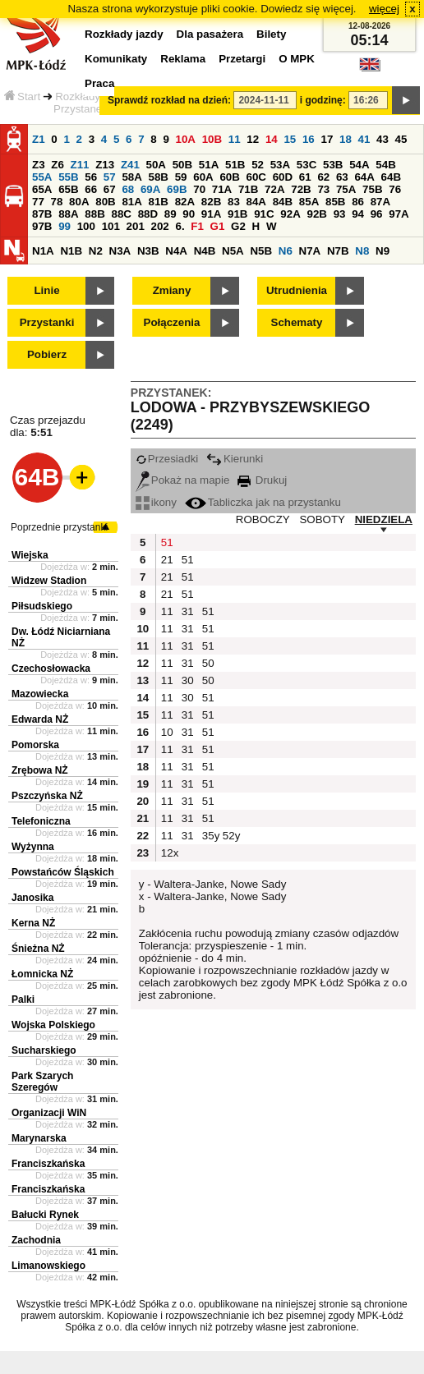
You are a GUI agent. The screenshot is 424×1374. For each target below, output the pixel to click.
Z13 (104, 165)
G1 (217, 226)
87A (380, 201)
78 (57, 201)
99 (64, 226)
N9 (382, 251)
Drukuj (262, 480)
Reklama (182, 59)
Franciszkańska (48, 1164)
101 (111, 226)
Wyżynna (33, 846)
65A (42, 189)
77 (38, 201)
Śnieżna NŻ (38, 948)
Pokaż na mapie (183, 480)
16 (308, 139)
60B (229, 177)
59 (181, 177)
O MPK (297, 59)
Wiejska (30, 555)
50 (208, 663)
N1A (43, 251)
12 (253, 139)
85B (335, 201)
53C (306, 165)
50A (156, 165)
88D (148, 214)
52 (257, 165)
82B (211, 201)
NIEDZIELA (383, 519)
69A (150, 189)
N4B (205, 251)
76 (395, 189)
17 (326, 139)
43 (382, 139)
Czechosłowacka (51, 668)
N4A (176, 251)
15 (289, 139)
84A (256, 201)
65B (68, 189)
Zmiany (172, 290)
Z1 (38, 139)
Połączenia (172, 322)
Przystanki (47, 322)
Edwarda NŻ (40, 719)
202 (160, 226)
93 (340, 214)
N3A (120, 251)
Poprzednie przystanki (59, 527)
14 (271, 139)
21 (167, 560)
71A (222, 189)
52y (231, 835)
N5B (261, 251)
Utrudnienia (296, 290)
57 (110, 177)
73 (323, 189)
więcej (384, 8)
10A (186, 139)
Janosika (32, 897)
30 (188, 680)
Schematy (297, 322)
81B (158, 201)
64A (364, 177)
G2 (238, 226)
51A (209, 165)
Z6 (57, 165)
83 (234, 201)
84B (283, 201)
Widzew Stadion (49, 580)
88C (121, 214)
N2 (96, 251)
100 (86, 226)
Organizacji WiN (49, 1113)
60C (256, 177)
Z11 (80, 165)
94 (358, 214)
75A (346, 189)
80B (105, 201)
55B (68, 177)
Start (22, 96)
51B (235, 165)
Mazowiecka (40, 694)
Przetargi (242, 59)
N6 (286, 251)
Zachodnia (36, 1240)
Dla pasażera (210, 34)
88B (94, 214)
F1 (197, 226)
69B (177, 189)
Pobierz (47, 354)
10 (167, 732)
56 (91, 177)
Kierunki (234, 459)
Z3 (38, 165)
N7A (310, 251)
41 (364, 139)
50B (182, 165)
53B (333, 165)
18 (345, 139)
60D (283, 177)
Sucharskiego (44, 1050)
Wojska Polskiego (53, 1025)
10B (212, 139)
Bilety (271, 34)
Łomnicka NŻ (42, 974)
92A (290, 214)
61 (305, 177)
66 (91, 189)
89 (170, 214)
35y (210, 835)
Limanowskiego (48, 1265)
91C (264, 214)
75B (372, 189)
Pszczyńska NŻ (47, 796)
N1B (71, 251)
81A (131, 201)
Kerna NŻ (33, 923)
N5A (233, 251)
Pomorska (35, 745)
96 (377, 214)
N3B (148, 251)
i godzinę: (323, 100)
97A (398, 214)
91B (237, 214)
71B (248, 189)
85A (309, 201)
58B (158, 177)
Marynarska (39, 1138)
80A (79, 201)
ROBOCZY (263, 519)
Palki (23, 999)
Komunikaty (116, 59)
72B (301, 189)
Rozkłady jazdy (92, 96)
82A (185, 201)
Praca (99, 83)
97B (42, 226)
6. (180, 226)
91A (211, 214)
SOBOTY (322, 519)
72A (274, 189)
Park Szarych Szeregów (42, 1081)
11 (234, 139)
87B (42, 214)
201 (136, 226)
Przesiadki (167, 459)
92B (316, 214)
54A (359, 165)
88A (68, 214)
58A (131, 177)
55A (42, 177)
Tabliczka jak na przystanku (263, 502)
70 (199, 189)
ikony (156, 502)
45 (401, 139)
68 (128, 189)
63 (342, 177)
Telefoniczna (41, 821)
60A (203, 177)
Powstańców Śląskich (63, 872)
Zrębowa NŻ (40, 770)
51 (167, 542)
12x (169, 853)
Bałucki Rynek (45, 1214)
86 (358, 201)
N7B (338, 251)
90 (188, 214)
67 (110, 189)
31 (188, 611)
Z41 (130, 165)
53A (280, 165)
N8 (362, 251)
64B (391, 177)
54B (385, 165)
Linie (46, 290)
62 (323, 177)
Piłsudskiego (42, 606)
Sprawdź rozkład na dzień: (169, 100)
